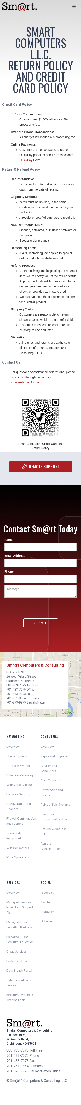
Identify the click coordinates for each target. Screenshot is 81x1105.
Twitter (46, 902)
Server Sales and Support (52, 792)
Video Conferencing (20, 775)
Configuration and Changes (18, 806)
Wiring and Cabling (19, 784)
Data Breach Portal (19, 970)
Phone (9, 571)
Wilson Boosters (17, 848)
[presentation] (40, 608)
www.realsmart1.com (25, 382)
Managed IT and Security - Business (19, 924)
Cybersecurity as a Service (19, 982)
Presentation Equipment (15, 835)
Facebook (47, 892)
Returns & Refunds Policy (54, 831)
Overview (13, 746)
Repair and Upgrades (55, 756)
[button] (74, 7)
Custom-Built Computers (50, 768)
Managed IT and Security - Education (20, 939)
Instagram (47, 911)
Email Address (14, 555)
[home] (17, 7)
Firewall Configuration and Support (21, 820)
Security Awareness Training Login (20, 997)
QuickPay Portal (30, 160)
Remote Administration (51, 846)
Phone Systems (17, 756)
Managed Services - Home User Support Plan (19, 907)
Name (8, 540)
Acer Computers (52, 780)
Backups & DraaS (17, 961)
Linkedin (46, 921)
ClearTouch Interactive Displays (54, 816)
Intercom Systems (18, 765)
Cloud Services (16, 951)
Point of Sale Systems (55, 804)
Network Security (18, 794)
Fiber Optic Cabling (19, 857)
